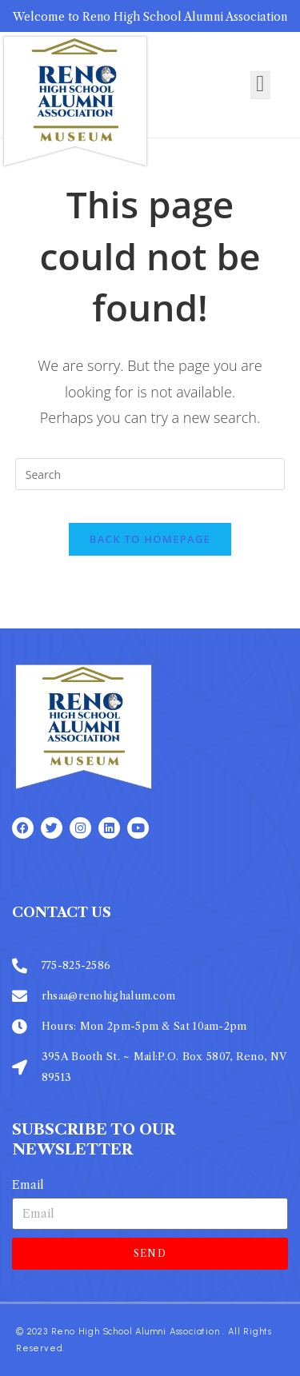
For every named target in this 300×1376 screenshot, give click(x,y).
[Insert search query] (150, 474)
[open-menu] (260, 84)
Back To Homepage (150, 539)
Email (28, 1185)
